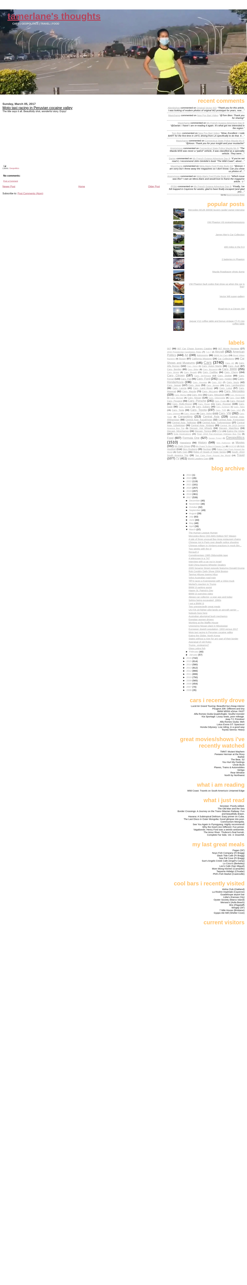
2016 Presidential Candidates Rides (184, 352)
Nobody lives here (198, 613)
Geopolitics (14, 168)
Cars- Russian (223, 404)
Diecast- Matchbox (229, 428)
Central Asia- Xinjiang (202, 425)
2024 (189, 475)
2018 (189, 494)
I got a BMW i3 (196, 603)
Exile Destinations (182, 434)
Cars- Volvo (206, 413)
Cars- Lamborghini (235, 385)
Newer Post (8, 186)
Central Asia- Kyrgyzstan (231, 419)
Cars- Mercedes (234, 391)
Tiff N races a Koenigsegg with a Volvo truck (211, 581)
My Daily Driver (182, 446)
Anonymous (176, 148)
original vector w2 (206, 107)
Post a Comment (10, 181)
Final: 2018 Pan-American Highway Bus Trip (219, 434)
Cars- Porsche (197, 400)
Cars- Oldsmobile (217, 398)
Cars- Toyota (198, 409)
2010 (189, 677)
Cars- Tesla (178, 410)
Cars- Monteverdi (237, 395)
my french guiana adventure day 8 (225, 123)
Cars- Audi (233, 366)
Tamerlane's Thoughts (54, 16)
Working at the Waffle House (203, 622)
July (191, 516)
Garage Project (215, 438)
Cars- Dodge (225, 375)
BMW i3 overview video (201, 593)
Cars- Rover (204, 404)
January (193, 654)
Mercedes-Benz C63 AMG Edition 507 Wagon (212, 536)
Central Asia (211, 416)
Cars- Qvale (220, 401)
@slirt (174, 186)
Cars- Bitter (193, 369)
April (192, 526)
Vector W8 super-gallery (232, 296)
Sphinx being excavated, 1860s (205, 600)
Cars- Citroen (176, 375)
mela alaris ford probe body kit (216, 166)
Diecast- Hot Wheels (201, 428)
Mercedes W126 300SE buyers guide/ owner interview (216, 210)
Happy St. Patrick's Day (201, 590)
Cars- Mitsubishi (216, 394)
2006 (189, 690)
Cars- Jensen (212, 385)
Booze (182, 358)
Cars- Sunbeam (223, 407)
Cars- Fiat (186, 379)
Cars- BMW (229, 369)
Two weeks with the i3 (200, 548)
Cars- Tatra (239, 407)
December (195, 500)
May (191, 523)
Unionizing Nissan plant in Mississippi (208, 626)
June (192, 520)
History (202, 442)
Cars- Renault (237, 401)
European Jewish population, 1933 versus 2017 (213, 629)
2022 (189, 481)
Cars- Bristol (173, 372)
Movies (240, 442)
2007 (189, 687)
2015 (189, 661)
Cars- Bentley (174, 369)
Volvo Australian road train (202, 577)
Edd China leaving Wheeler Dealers (207, 564)
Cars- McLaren (210, 391)
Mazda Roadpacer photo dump (228, 271)
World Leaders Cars (198, 458)
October (193, 507)
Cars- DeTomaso (202, 376)
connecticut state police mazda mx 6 (224, 140)
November (195, 503)
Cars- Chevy (231, 372)
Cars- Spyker (185, 407)
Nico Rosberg (190, 449)
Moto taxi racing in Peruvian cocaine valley (37, 108)
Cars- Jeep (194, 385)
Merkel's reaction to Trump (202, 584)
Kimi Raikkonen (223, 443)
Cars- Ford (203, 378)
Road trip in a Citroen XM (231, 308)
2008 (189, 683)
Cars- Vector (190, 413)
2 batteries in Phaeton (233, 259)
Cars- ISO (217, 382)
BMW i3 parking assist (200, 587)
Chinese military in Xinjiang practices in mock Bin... (215, 545)
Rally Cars (182, 452)
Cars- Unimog (173, 413)
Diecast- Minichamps (178, 431)
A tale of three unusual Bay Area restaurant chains (215, 539)
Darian (172, 158)
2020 (189, 487)
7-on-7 (208, 352)
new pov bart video (207, 115)
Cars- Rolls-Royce (182, 404)
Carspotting (185, 416)
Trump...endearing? (199, 645)
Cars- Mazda (189, 391)
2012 (189, 670)
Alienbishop (174, 107)
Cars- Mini (197, 394)
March (192, 529)
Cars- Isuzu (233, 382)
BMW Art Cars (221, 355)
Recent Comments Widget (235, 195)
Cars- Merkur (180, 395)
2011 (189, 674)
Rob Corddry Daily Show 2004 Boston (208, 571)
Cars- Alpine (192, 366)
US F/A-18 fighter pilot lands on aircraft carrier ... (214, 609)
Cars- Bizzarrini (210, 369)
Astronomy (202, 355)
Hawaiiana (185, 442)
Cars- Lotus (225, 388)
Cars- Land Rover (203, 388)
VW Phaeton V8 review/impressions (226, 222)
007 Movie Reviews (228, 348)
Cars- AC (229, 363)
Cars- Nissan (194, 397)
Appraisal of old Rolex (200, 642)
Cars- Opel (234, 398)
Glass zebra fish (197, 648)
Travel (241, 455)
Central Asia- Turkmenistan (216, 422)
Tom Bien (176, 133)
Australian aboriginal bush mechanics (208, 616)
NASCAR (233, 446)
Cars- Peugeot (174, 401)
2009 (189, 680)
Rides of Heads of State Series (209, 452)
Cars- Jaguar (174, 385)
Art (186, 355)
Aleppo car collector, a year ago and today (210, 597)
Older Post (154, 186)
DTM (219, 431)
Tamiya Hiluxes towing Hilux (203, 574)
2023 (189, 478)
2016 (189, 658)
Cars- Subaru (203, 406)
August (193, 513)
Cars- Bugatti (190, 372)
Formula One (191, 437)
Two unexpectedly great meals (204, 606)
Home (81, 186)
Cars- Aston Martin (212, 366)
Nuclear (207, 449)
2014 (189, 664)
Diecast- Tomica (203, 431)
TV (178, 458)
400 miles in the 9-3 (234, 247)
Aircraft (219, 351)
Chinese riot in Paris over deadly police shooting (214, 542)
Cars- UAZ (236, 410)
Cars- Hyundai (200, 382)
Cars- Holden (225, 379)
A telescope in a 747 (199, 558)
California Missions (202, 358)
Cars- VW (225, 413)
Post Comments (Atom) (30, 193)
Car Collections (226, 358)
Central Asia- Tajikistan (184, 422)
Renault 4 (194, 552)
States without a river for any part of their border (213, 638)
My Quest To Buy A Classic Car (210, 446)
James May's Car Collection (230, 234)
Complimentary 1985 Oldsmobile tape (208, 555)
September (195, 510)
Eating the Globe (236, 431)
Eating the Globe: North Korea (204, 635)
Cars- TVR (221, 410)
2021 (189, 484)
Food (170, 437)
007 (169, 348)
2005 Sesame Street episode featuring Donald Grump (217, 568)
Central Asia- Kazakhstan (198, 419)
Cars (207, 362)
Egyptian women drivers (201, 619)
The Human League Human (203, 532)
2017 (189, 497)
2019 (189, 491)
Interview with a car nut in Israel (205, 561)
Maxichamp (174, 115)
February (194, 651)
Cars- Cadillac (210, 372)
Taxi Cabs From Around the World (212, 455)
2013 (189, 667)
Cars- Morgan (176, 398)
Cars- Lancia (179, 388)
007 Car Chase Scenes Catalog (194, 348)
